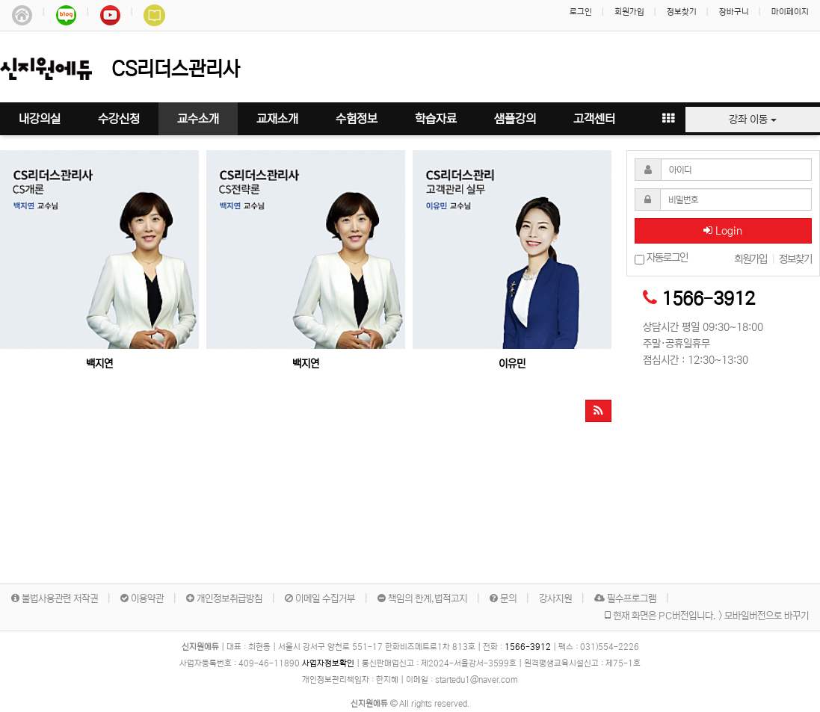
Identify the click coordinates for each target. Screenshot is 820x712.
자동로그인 (661, 258)
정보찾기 (682, 11)
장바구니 (734, 11)
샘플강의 (515, 119)
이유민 (512, 364)
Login (722, 231)
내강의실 (40, 119)
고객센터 (594, 119)
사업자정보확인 (328, 663)
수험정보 (356, 119)
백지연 (99, 364)
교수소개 (198, 119)
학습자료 (436, 119)
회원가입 (629, 11)
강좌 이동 (753, 120)
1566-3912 (708, 299)
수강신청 (119, 119)
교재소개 (277, 119)
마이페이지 (790, 11)
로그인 (581, 11)
